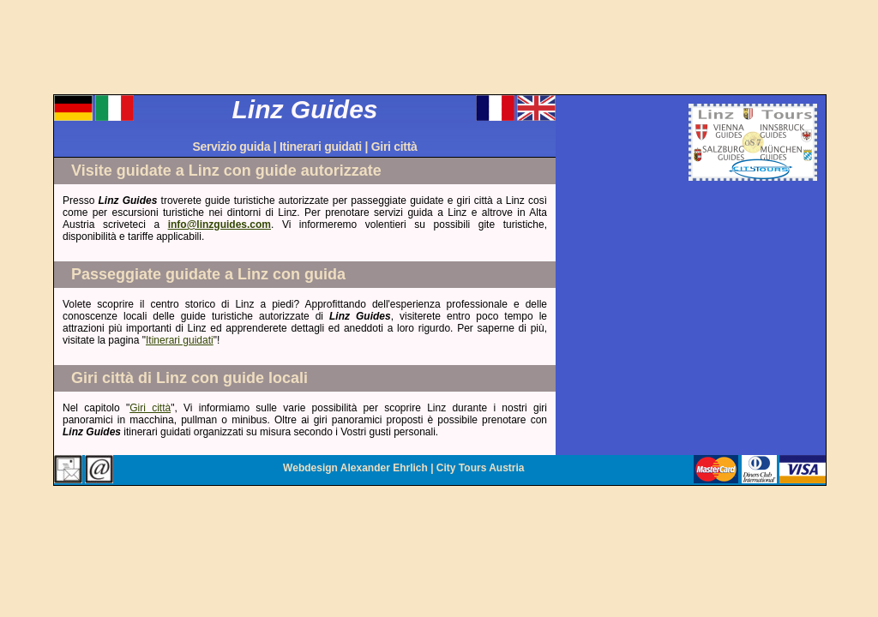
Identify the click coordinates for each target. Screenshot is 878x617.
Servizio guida (231, 146)
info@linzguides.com (219, 225)
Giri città (394, 146)
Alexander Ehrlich (384, 468)
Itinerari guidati (321, 146)
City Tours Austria (480, 468)
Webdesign (310, 468)
